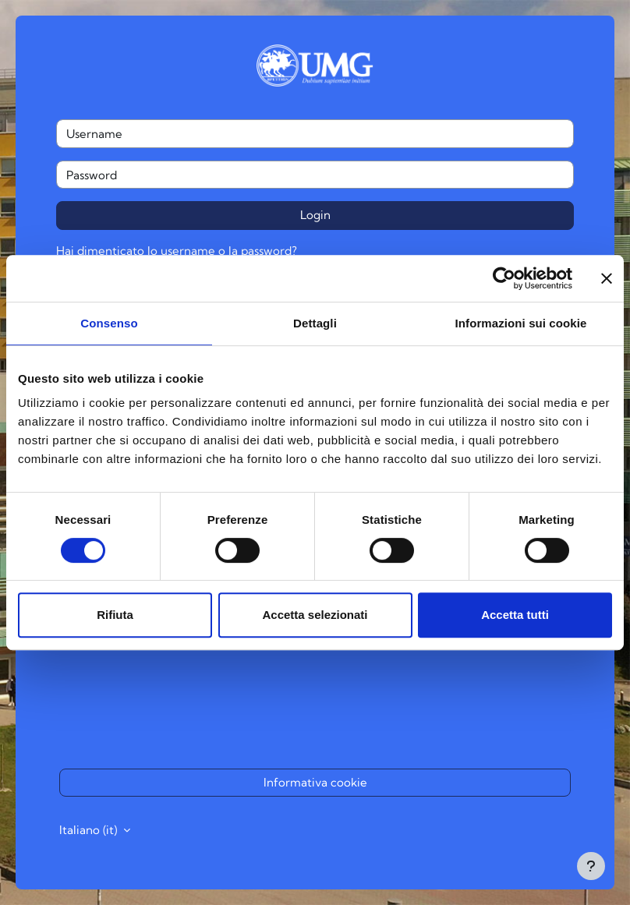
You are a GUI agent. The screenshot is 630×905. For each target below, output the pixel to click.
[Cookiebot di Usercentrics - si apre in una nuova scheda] (504, 278)
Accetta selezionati (314, 614)
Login (315, 214)
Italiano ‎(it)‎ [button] (89, 829)
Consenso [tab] (108, 323)
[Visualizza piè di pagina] (591, 866)
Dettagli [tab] (315, 323)
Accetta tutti (515, 614)
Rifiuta (115, 614)
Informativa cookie (315, 782)
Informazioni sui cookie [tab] (521, 323)
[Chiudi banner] (606, 278)
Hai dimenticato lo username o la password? (176, 250)
